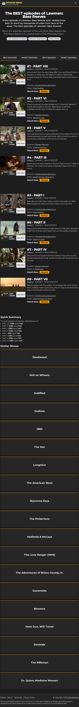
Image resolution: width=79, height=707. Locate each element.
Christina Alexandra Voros (45, 85)
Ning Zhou (49, 177)
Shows (3, 698)
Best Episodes (10, 58)
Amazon (44, 91)
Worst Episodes (29, 58)
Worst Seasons (68, 58)
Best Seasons (49, 58)
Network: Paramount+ (37, 39)
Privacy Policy (29, 698)
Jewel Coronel (39, 239)
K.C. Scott (48, 299)
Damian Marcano (42, 115)
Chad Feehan (38, 88)
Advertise (18, 698)
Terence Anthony (40, 147)
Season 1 (30, 69)
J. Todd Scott (38, 269)
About (10, 698)
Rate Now (21, 82)
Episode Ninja (73, 698)
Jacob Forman (38, 118)
